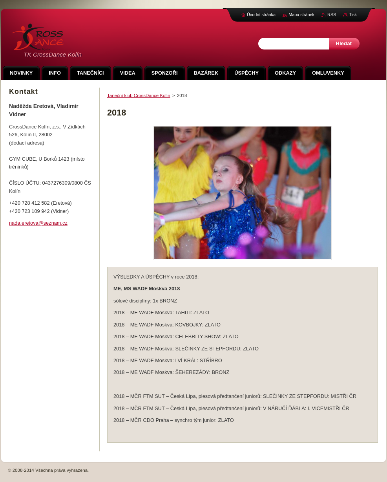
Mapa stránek (301, 14)
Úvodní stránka (261, 14)
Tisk (353, 14)
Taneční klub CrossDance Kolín (138, 95)
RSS (331, 14)
